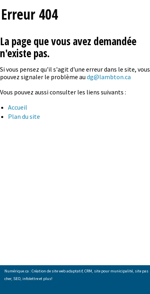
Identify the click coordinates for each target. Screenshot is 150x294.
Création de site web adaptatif (57, 271)
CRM (88, 271)
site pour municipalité (113, 271)
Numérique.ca (16, 271)
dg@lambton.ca (109, 77)
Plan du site (24, 116)
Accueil (17, 107)
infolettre (30, 278)
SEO (16, 278)
